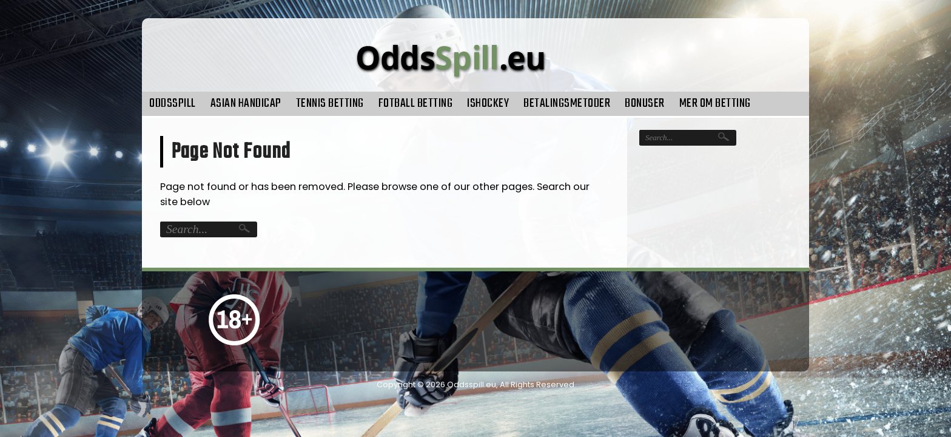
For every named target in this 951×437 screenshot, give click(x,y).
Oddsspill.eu (471, 384)
